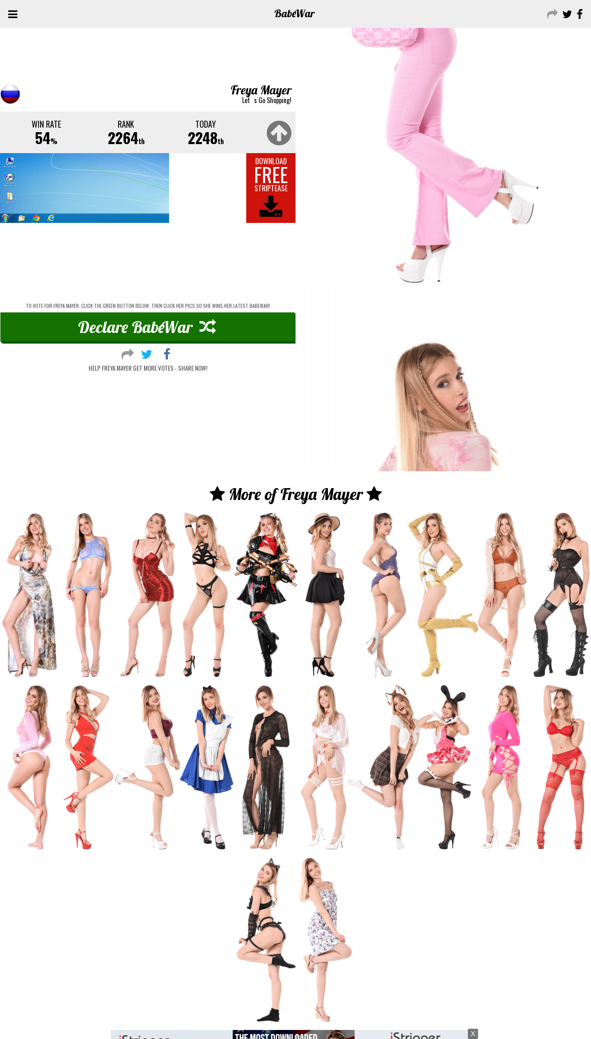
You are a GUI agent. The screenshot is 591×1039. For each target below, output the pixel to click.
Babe (294, 13)
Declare (147, 327)
